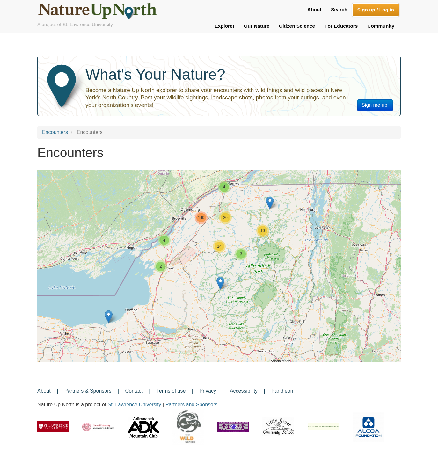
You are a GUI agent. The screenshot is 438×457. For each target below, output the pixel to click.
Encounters (55, 132)
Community (380, 26)
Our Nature (256, 26)
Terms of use (171, 391)
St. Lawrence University (134, 404)
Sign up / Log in (375, 9)
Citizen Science (297, 26)
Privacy (207, 391)
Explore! (224, 26)
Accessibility (244, 391)
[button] (109, 316)
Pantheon (282, 391)
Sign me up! (375, 105)
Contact (134, 391)
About (314, 9)
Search (339, 9)
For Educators (341, 26)
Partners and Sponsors (191, 404)
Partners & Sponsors (88, 391)
